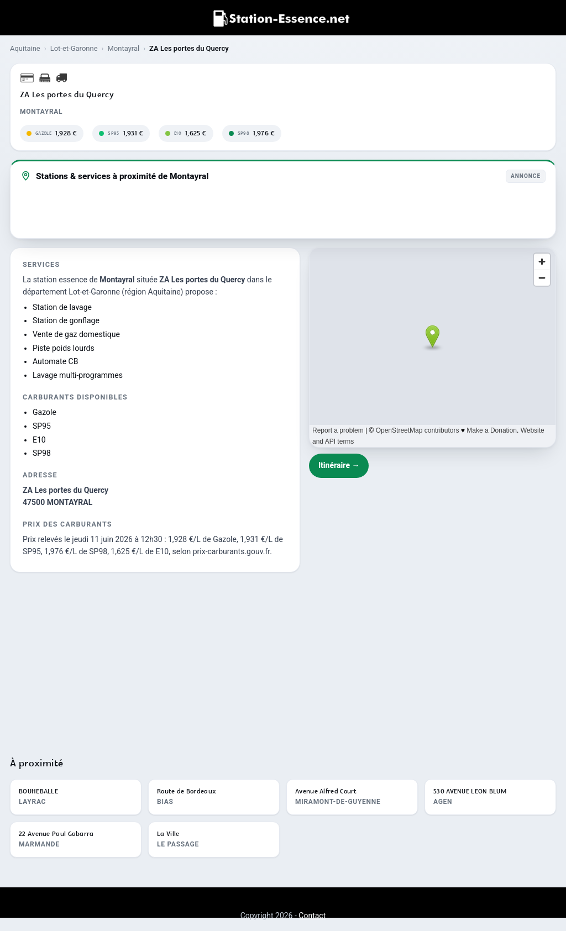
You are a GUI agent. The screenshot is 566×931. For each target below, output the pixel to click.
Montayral (123, 48)
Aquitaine (25, 48)
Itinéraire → (339, 465)
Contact (312, 915)
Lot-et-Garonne (74, 48)
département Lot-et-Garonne (71, 291)
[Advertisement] (283, 659)
